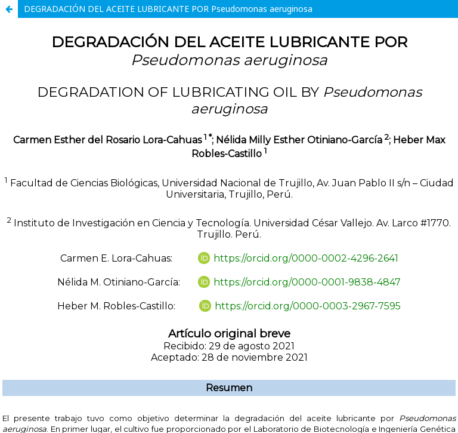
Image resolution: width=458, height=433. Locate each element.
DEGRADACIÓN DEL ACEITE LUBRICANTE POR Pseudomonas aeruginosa (168, 8)
